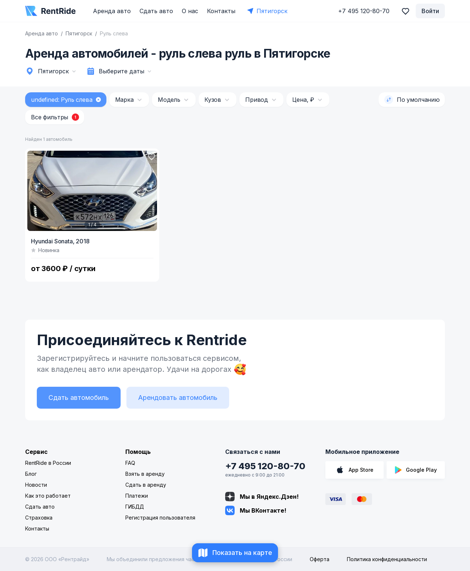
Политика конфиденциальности (387, 559)
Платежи (136, 496)
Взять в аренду (145, 474)
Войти (430, 11)
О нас (190, 11)
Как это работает (48, 496)
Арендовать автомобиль (178, 397)
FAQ (130, 463)
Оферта (319, 559)
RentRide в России (48, 463)
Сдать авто (156, 11)
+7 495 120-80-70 (265, 466)
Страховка (38, 517)
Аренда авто (112, 11)
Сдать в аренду (145, 485)
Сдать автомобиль (78, 397)
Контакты (221, 11)
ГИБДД (134, 507)
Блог (31, 474)
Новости (36, 485)
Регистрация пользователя (160, 517)
